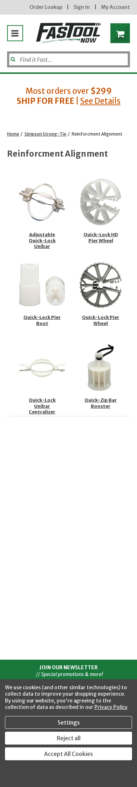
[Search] (68, 59)
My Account (115, 7)
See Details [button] (100, 101)
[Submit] (12, 56)
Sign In (81, 7)
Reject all (69, 738)
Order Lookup (45, 7)
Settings (68, 722)
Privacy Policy (110, 707)
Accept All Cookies (68, 753)
